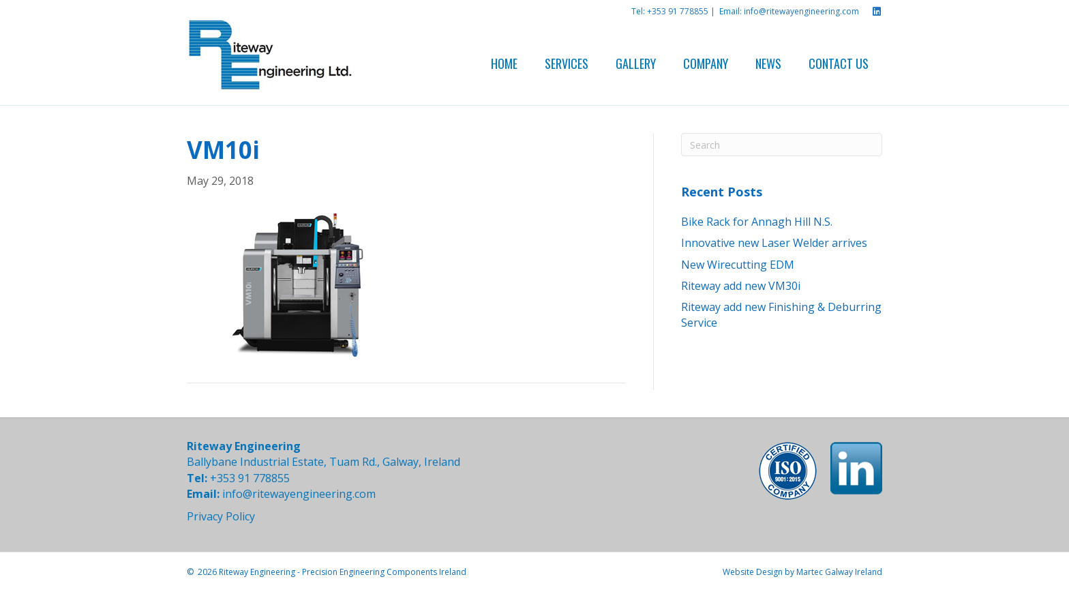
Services (566, 63)
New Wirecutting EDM (737, 264)
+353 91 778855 (677, 11)
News (768, 63)
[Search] (781, 144)
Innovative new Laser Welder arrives (774, 242)
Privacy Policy (221, 516)
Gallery (636, 63)
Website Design (753, 572)
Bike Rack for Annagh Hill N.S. (756, 221)
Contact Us (839, 63)
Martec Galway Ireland (839, 572)
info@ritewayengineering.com (801, 11)
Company (705, 63)
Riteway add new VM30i (740, 285)
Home (504, 63)
